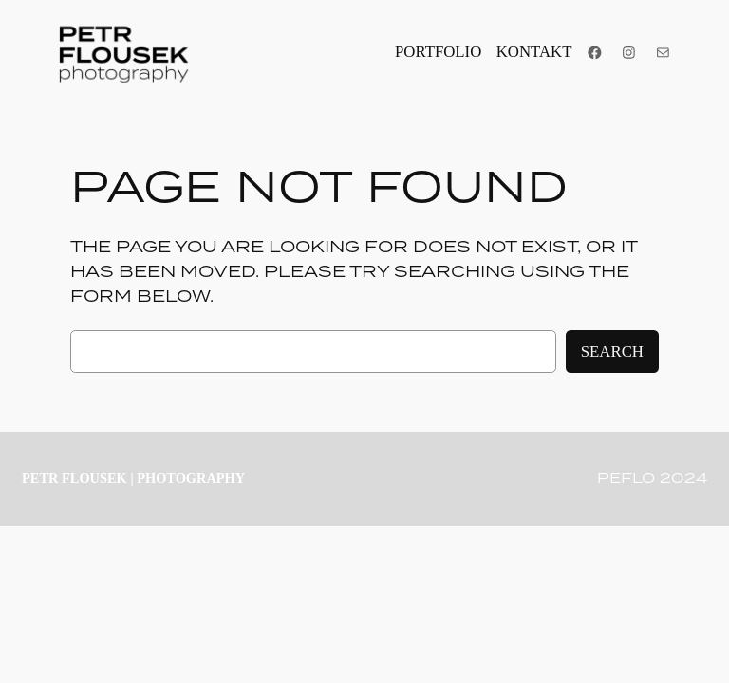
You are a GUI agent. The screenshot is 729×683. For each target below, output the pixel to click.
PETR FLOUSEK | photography (133, 478)
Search (612, 351)
